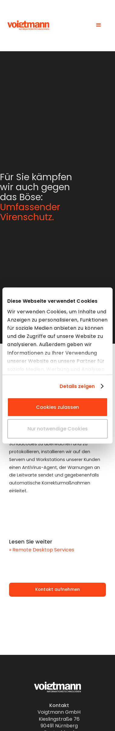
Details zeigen (77, 386)
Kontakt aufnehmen (57, 589)
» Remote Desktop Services (41, 549)
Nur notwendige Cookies (58, 428)
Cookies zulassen (57, 407)
